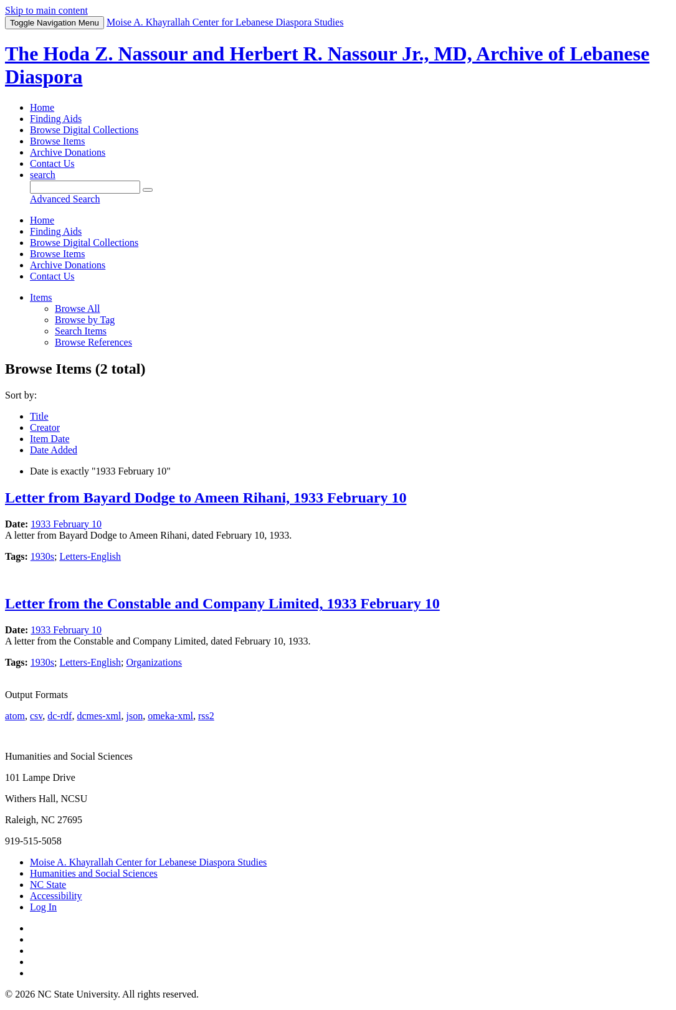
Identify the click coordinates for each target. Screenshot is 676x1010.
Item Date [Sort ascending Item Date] (50, 438)
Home (42, 107)
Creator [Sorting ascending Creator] (45, 427)
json (134, 715)
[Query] (85, 187)
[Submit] (148, 190)
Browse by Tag (85, 319)
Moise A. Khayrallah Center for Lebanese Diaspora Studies (148, 862)
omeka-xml (170, 715)
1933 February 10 (66, 524)
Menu (54, 22)
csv (36, 715)
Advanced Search (65, 199)
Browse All (77, 308)
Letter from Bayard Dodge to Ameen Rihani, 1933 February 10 (205, 497)
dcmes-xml (99, 715)
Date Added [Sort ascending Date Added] (53, 450)
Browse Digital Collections (84, 130)
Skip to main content (46, 10)
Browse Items (57, 141)
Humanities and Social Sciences (94, 873)
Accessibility (56, 895)
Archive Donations (67, 152)
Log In (43, 907)
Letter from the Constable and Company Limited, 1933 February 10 (222, 603)
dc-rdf (59, 715)
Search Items (81, 331)
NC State (48, 884)
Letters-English (90, 556)
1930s (42, 556)
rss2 (206, 715)
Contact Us (52, 163)
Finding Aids (56, 118)
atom (15, 715)
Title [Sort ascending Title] (39, 416)
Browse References (93, 342)
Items (41, 297)
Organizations (154, 662)
